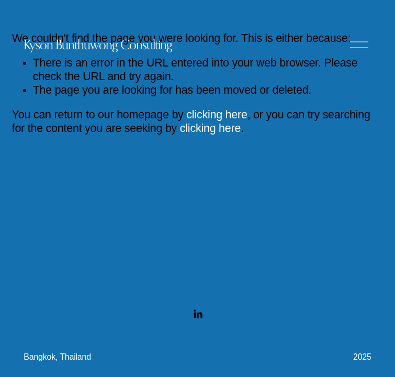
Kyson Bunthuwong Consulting (98, 44)
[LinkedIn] (198, 314)
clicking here (216, 114)
